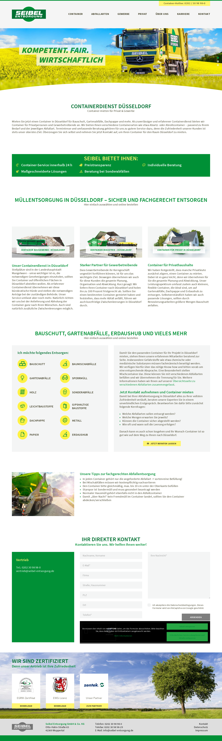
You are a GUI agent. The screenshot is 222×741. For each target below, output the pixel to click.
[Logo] (29, 14)
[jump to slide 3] (218, 65)
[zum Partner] (94, 706)
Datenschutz (201, 727)
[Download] (26, 706)
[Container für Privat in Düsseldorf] (179, 249)
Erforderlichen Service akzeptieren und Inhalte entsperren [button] (187, 636)
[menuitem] (75, 14)
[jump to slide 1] (218, 58)
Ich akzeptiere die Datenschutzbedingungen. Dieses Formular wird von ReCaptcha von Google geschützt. (178, 606)
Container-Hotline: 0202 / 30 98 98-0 (184, 3)
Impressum (201, 730)
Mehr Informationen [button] (123, 636)
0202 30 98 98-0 (31, 567)
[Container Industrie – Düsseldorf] (111, 249)
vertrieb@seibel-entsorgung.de (35, 571)
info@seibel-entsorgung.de (118, 730)
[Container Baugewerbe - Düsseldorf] (43, 249)
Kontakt (203, 723)
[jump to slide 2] (218, 61)
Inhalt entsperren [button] (187, 626)
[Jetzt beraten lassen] (162, 443)
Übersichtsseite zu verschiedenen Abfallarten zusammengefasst (157, 382)
